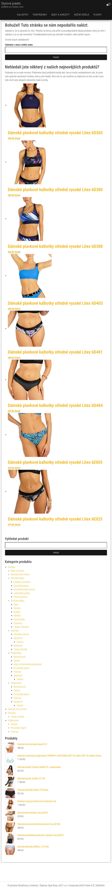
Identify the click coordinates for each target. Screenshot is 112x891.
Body (16, 604)
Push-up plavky (20, 597)
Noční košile (81, 14)
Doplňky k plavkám (22, 582)
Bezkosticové (20, 656)
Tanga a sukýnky (21, 626)
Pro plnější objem (21, 668)
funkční (20, 642)
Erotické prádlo (17, 600)
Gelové (17, 660)
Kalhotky (23, 14)
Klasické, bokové (21, 634)
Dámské (11, 567)
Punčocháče (19, 619)
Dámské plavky (17, 578)
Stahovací (18, 645)
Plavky (97, 14)
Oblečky (17, 615)
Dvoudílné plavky (21, 585)
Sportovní (18, 638)
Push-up (17, 671)
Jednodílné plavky (22, 593)
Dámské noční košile (20, 574)
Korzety (17, 608)
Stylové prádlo (11, 3)
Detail (17, 138)
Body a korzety (60, 14)
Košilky (17, 612)
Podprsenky (40, 14)
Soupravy (18, 623)
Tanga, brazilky (20, 649)
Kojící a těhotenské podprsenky (28, 664)
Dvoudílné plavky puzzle (24, 589)
